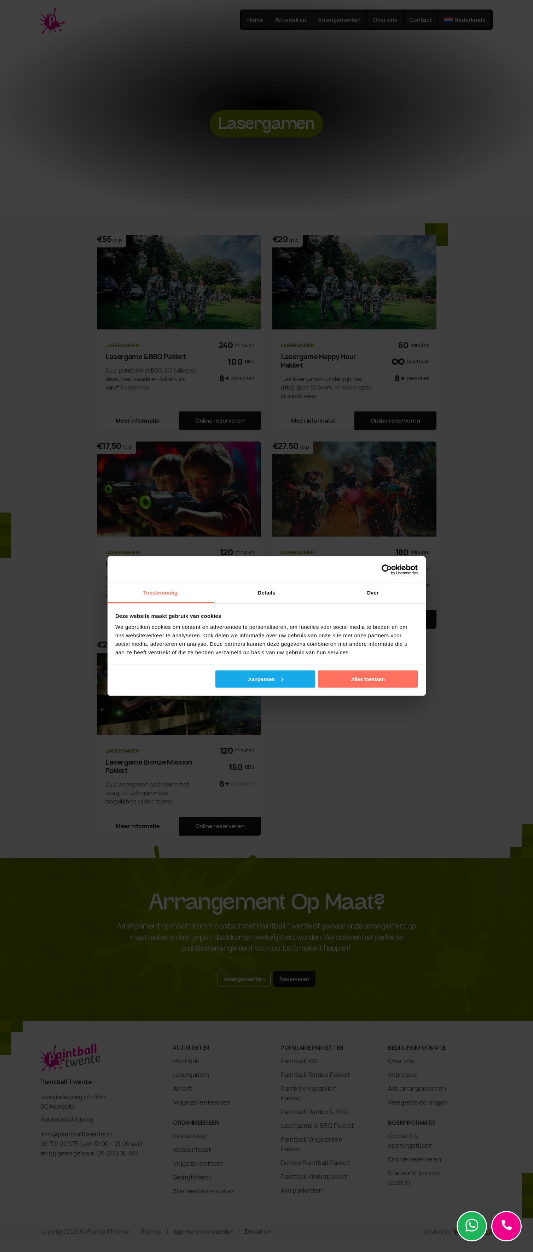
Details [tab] (267, 593)
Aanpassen (265, 679)
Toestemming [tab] (160, 593)
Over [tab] (372, 593)
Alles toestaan (367, 679)
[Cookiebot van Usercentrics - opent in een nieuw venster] (387, 569)
